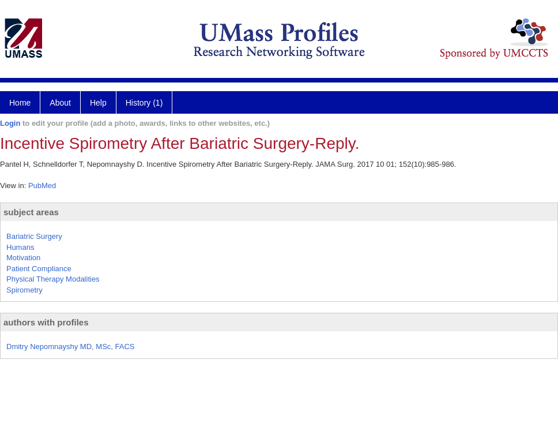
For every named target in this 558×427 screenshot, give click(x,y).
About (60, 102)
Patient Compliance (38, 268)
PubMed (42, 185)
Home (20, 102)
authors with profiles (46, 322)
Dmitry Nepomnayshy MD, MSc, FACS (70, 346)
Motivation (23, 257)
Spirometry (24, 290)
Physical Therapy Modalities (53, 279)
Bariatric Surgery (34, 236)
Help (98, 102)
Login (10, 123)
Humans (20, 247)
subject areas (31, 212)
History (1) (144, 102)
